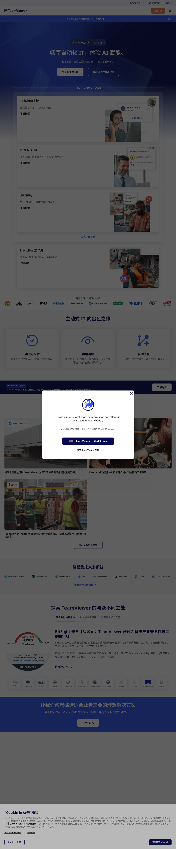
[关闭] (131, 393)
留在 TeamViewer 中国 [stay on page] (88, 450)
